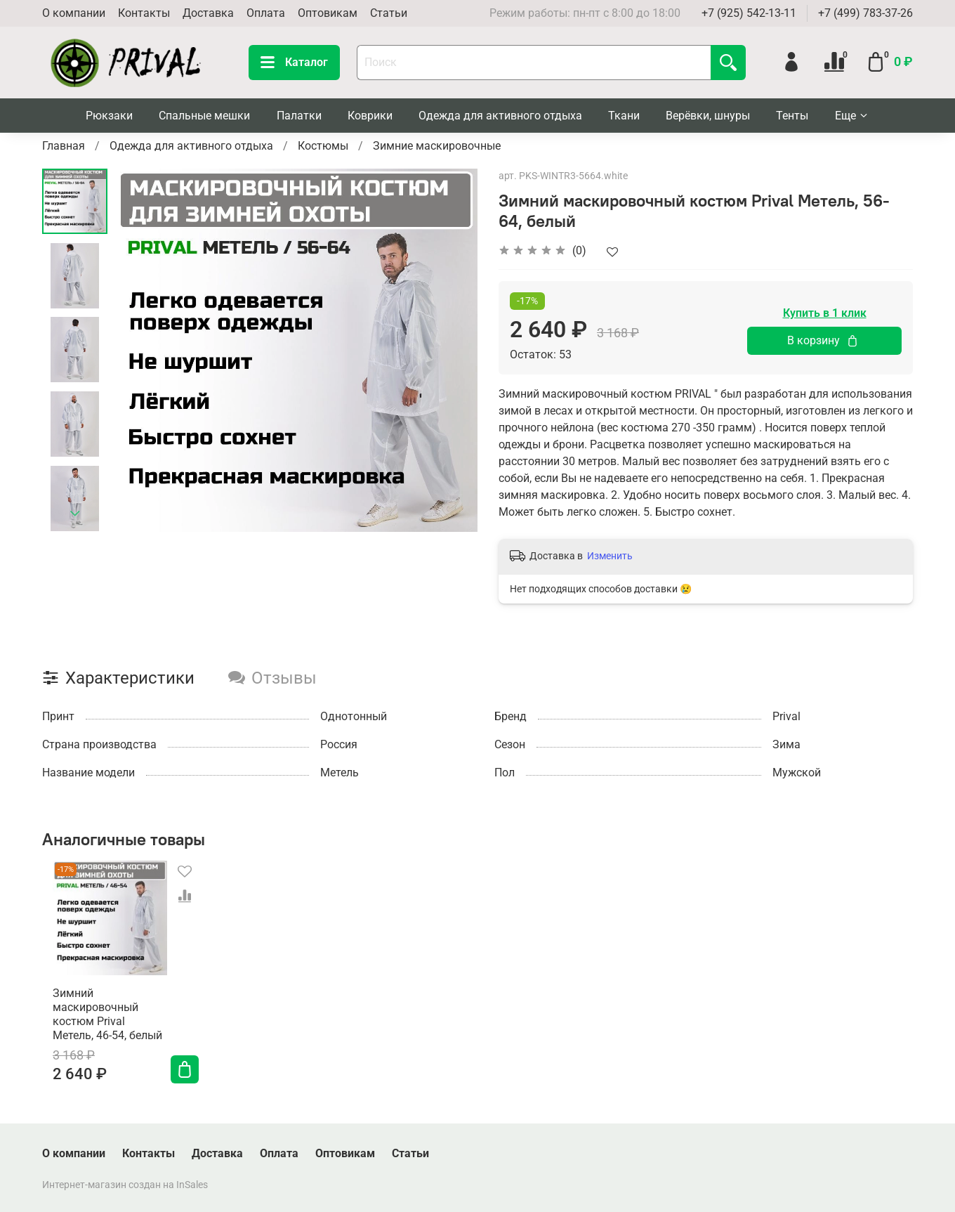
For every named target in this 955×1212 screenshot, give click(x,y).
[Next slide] (75, 513)
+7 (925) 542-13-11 (749, 13)
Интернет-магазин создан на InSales (125, 1185)
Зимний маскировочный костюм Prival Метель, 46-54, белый (100, 1025)
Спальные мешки (204, 115)
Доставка (208, 13)
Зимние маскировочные (437, 145)
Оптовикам (327, 13)
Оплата (265, 13)
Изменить (610, 555)
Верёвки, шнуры (708, 115)
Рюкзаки (109, 115)
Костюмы (323, 145)
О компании (73, 13)
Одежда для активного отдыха (500, 115)
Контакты (144, 13)
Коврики (370, 115)
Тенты (792, 115)
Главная (63, 145)
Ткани (624, 115)
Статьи (388, 13)
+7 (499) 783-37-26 (865, 13)
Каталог (294, 63)
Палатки (299, 115)
